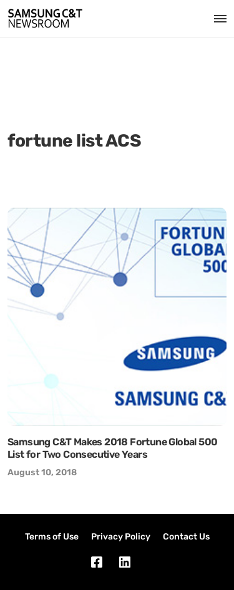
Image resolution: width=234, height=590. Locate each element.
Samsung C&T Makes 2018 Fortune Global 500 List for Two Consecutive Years (112, 448)
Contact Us (186, 536)
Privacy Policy (120, 536)
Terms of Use (52, 536)
